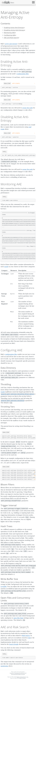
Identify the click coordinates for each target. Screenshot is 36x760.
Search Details (13, 644)
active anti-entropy (11, 44)
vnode (6, 266)
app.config (16, 83)
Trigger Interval (9, 505)
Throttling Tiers (8, 406)
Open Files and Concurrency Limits (15, 599)
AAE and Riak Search (11, 38)
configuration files (23, 74)
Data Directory (8, 367)
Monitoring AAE (9, 33)
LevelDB (3, 586)
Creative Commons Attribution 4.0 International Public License (18, 673)
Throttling (6, 384)
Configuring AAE (9, 35)
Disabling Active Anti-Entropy (14, 30)
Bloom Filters (7, 484)
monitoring (4, 666)
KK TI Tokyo (22, 678)
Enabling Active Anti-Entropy (14, 28)
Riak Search (26, 635)
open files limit (18, 618)
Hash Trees (6, 526)
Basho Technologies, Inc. (22, 677)
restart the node (27, 108)
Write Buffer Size (9, 578)
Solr (29, 638)
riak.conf (7, 83)
